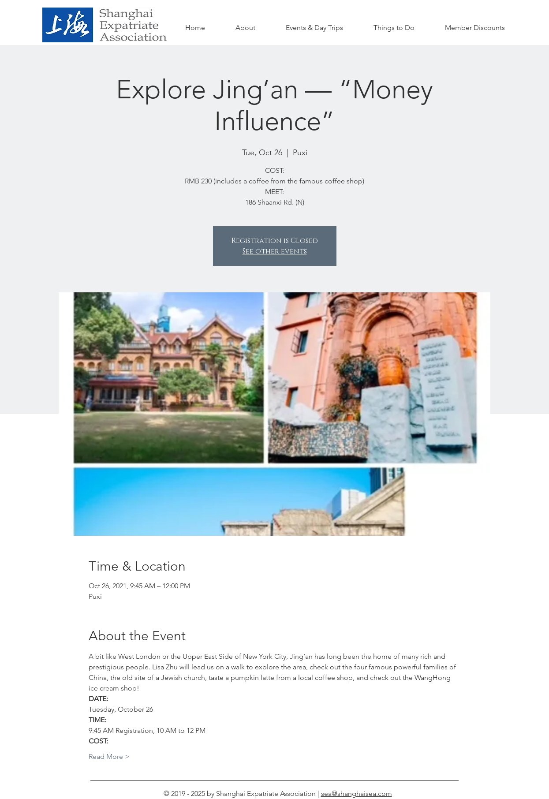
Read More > (109, 756)
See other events (275, 251)
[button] (394, 28)
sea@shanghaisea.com (356, 793)
